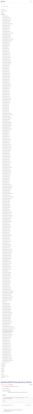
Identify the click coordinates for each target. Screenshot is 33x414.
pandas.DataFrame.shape (6, 31)
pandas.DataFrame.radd (6, 91)
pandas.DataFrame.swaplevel (6, 258)
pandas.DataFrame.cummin (6, 145)
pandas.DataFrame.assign (6, 275)
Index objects (3, 365)
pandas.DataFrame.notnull (6, 241)
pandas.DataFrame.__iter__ (6, 54)
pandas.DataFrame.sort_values (7, 252)
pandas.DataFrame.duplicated (7, 198)
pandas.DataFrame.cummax (6, 144)
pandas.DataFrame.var (5, 182)
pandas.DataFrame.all (5, 133)
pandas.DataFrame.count (6, 141)
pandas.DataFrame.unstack (6, 261)
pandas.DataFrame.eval (6, 153)
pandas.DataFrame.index (6, 17)
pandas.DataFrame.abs (5, 131)
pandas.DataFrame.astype (6, 37)
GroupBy (2, 369)
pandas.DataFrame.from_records (7, 334)
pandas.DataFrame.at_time (6, 192)
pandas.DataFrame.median (6, 162)
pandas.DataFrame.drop (6, 195)
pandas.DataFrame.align (6, 190)
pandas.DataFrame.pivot (6, 247)
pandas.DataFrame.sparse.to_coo (7, 329)
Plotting (2, 374)
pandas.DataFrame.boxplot (6, 323)
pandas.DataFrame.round (6, 175)
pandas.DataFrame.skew (6, 178)
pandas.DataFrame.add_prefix (7, 187)
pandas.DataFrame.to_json (6, 346)
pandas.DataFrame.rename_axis (7, 215)
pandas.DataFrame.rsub (6, 93)
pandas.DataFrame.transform (7, 124)
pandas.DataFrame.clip (5, 136)
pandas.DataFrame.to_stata (6, 352)
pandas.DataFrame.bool (6, 43)
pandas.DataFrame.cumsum (6, 148)
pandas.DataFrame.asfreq (6, 283)
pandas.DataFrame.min (6, 164)
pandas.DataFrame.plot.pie (6, 320)
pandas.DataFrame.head (6, 45)
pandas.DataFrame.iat (5, 48)
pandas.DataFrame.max (6, 159)
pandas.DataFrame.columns (6, 19)
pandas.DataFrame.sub (6, 79)
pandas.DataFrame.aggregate (6, 122)
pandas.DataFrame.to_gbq (6, 354)
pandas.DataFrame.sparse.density (7, 326)
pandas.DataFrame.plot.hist (6, 315)
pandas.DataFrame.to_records (7, 355)
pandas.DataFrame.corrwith (6, 139)
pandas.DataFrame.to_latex (6, 351)
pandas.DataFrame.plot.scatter (7, 321)
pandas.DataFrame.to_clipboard (7, 358)
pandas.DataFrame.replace (6, 244)
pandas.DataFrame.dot (5, 90)
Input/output (3, 9)
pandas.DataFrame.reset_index (7, 216)
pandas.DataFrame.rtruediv (6, 97)
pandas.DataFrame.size (6, 29)
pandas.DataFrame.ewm (6, 130)
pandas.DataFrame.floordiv (6, 85)
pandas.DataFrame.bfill (6, 229)
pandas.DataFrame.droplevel (6, 246)
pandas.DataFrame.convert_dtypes (7, 39)
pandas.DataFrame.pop (6, 65)
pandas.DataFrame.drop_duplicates (7, 196)
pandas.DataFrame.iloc (5, 51)
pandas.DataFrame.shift (6, 286)
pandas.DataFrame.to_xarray (6, 269)
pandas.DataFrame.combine (6, 113)
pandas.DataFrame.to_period (6, 295)
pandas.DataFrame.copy (6, 42)
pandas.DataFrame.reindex (6, 210)
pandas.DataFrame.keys (6, 59)
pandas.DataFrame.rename (6, 213)
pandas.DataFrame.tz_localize (7, 300)
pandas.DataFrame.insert (6, 53)
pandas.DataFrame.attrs (6, 303)
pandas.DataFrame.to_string (6, 357)
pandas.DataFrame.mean (6, 161)
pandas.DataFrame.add (6, 77)
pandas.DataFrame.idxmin (6, 207)
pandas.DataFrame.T (5, 270)
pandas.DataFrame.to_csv (6, 338)
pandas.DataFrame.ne (5, 110)
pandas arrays (3, 363)
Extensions (3, 377)
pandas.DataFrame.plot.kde (6, 317)
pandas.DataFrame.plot (6, 304)
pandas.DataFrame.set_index (6, 221)
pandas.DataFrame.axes (6, 26)
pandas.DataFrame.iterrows (6, 60)
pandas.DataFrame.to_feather (7, 349)
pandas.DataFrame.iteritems (6, 57)
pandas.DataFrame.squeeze (6, 267)
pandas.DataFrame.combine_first (7, 114)
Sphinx (9, 411)
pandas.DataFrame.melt (6, 264)
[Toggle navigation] (30, 2)
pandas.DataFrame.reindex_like (7, 212)
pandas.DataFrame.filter (6, 201)
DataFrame (3, 14)
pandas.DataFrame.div (5, 82)
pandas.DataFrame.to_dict (6, 343)
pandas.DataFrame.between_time (7, 193)
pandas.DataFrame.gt (5, 105)
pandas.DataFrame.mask (6, 74)
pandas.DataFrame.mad (6, 158)
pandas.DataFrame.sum (6, 179)
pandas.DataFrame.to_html (6, 348)
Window (2, 368)
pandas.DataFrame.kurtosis (6, 156)
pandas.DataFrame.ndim (6, 28)
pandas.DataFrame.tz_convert (7, 298)
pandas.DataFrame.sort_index (7, 253)
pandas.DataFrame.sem (6, 176)
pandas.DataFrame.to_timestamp (7, 297)
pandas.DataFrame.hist (6, 324)
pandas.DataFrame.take (6, 224)
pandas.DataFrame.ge (5, 108)
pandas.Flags (4, 301)
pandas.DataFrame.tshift (6, 289)
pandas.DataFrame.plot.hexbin (7, 314)
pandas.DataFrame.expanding (7, 128)
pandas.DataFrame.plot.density (7, 312)
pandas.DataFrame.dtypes (6, 20)
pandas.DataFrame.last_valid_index (7, 292)
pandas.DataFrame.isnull (6, 238)
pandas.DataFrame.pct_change (7, 167)
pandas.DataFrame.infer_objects (7, 40)
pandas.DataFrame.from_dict (6, 332)
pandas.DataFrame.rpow (6, 102)
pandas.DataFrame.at (5, 46)
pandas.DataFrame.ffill (5, 232)
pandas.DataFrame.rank (6, 173)
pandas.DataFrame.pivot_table (7, 249)
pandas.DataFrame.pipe (6, 119)
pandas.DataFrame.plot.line (6, 318)
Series (2, 12)
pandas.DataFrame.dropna (6, 230)
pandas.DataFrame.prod (6, 168)
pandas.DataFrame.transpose (6, 272)
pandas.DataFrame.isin (5, 71)
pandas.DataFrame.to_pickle (6, 337)
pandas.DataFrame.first (6, 202)
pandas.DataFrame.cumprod (6, 147)
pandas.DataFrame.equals (6, 199)
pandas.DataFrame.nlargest (6, 255)
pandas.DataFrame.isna (6, 236)
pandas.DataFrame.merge (6, 280)
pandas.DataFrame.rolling (6, 127)
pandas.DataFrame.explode (6, 266)
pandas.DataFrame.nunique (6, 184)
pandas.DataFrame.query (6, 76)
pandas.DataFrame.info (6, 22)
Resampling (3, 371)
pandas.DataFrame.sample (6, 218)
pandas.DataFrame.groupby (6, 125)
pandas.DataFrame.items (6, 56)
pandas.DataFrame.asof (6, 284)
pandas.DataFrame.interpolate (7, 235)
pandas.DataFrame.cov (6, 142)
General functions (4, 11)
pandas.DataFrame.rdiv (6, 96)
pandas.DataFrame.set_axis (6, 219)
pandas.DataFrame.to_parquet (7, 335)
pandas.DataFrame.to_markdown (7, 360)
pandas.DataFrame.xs (5, 68)
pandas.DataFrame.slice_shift (6, 287)
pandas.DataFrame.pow (6, 88)
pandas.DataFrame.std (5, 181)
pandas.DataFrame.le (5, 107)
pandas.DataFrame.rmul (6, 94)
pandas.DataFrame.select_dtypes (7, 23)
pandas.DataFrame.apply (6, 116)
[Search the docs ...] (16, 6)
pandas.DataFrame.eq (5, 111)
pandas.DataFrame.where (6, 73)
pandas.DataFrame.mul (6, 80)
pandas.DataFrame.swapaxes (6, 263)
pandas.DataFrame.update (6, 281)
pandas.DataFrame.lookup (6, 63)
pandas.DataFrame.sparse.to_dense (7, 331)
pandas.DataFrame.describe (6, 150)
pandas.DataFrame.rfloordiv (6, 99)
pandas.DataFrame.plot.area (6, 306)
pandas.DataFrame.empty (6, 34)
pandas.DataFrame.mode (6, 165)
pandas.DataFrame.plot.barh (6, 309)
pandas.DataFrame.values (6, 25)
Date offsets (3, 366)
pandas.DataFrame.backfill (6, 227)
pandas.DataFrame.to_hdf (6, 340)
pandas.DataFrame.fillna (6, 233)
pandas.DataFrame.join (6, 278)
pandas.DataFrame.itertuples (6, 62)
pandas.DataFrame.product (6, 170)
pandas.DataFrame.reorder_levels (7, 250)
